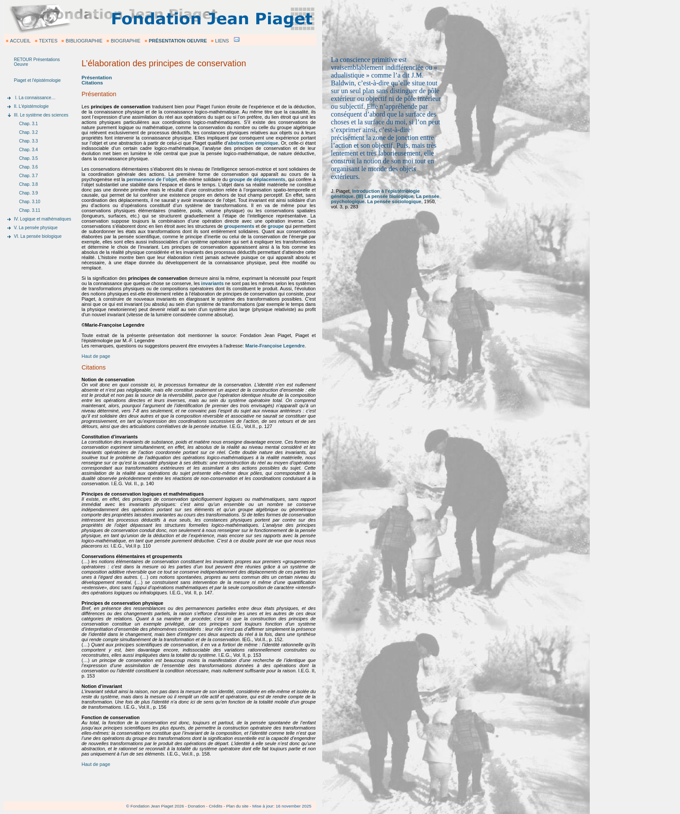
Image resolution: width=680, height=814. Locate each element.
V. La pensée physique (36, 227)
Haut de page (96, 356)
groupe (276, 226)
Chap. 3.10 (29, 201)
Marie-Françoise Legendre (275, 345)
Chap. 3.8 (28, 184)
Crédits (215, 806)
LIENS (222, 40)
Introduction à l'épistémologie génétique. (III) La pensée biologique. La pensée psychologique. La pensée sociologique (385, 196)
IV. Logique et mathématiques (42, 219)
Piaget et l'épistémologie (37, 80)
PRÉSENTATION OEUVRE (178, 40)
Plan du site (237, 806)
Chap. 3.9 (28, 193)
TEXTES (48, 40)
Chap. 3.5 (28, 158)
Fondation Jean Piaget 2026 (157, 806)
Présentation (97, 77)
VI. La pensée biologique (38, 236)
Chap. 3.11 (29, 210)
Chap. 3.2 (28, 132)
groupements (239, 226)
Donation (196, 806)
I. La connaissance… (35, 97)
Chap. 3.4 (28, 149)
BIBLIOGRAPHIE (83, 40)
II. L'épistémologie (31, 106)
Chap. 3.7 (28, 175)
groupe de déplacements (257, 179)
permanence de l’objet (152, 179)
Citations (92, 82)
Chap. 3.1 (28, 123)
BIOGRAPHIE (125, 40)
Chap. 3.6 (28, 167)
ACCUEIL (20, 40)
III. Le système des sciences (41, 115)
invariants (212, 283)
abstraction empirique (253, 143)
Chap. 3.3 (28, 141)
